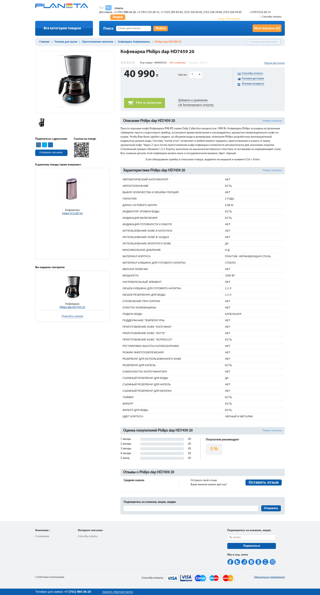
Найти (160, 28)
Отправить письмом (50, 152)
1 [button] (192, 74)
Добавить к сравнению (193, 100)
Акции (118, 17)
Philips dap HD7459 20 (72, 307)
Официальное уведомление (269, 577)
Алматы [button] (118, 8)
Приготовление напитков (97, 41)
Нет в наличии (148, 103)
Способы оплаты (272, 16)
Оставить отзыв (264, 482)
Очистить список (72, 316)
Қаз (101, 7)
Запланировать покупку (198, 105)
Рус (108, 7)
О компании (42, 536)
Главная (44, 41)
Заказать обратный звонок (117, 591)
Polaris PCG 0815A (72, 213)
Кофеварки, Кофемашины (134, 41)
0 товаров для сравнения (263, 42)
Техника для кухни (65, 41)
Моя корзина (267, 28)
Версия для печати (275, 63)
